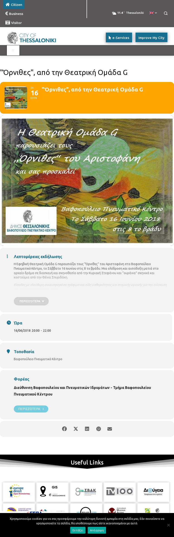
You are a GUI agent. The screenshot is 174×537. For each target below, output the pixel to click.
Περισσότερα (31, 409)
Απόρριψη (97, 530)
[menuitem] (153, 13)
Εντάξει (77, 530)
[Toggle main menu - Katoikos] (13, 50)
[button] (165, 13)
